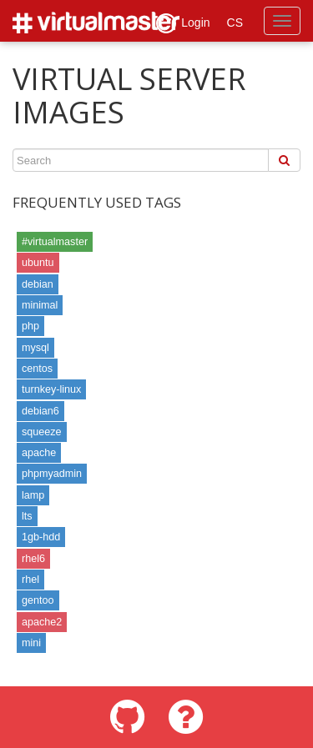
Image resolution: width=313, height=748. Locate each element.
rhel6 (33, 559)
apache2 (42, 622)
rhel (30, 579)
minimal (40, 305)
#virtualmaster (55, 242)
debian (37, 284)
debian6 (40, 411)
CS (235, 22)
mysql (35, 348)
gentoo (38, 600)
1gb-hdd (41, 537)
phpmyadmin (52, 473)
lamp (33, 495)
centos (37, 368)
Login (183, 23)
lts (27, 516)
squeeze (42, 432)
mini (31, 643)
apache (39, 453)
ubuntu (38, 263)
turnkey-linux (51, 389)
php (30, 326)
